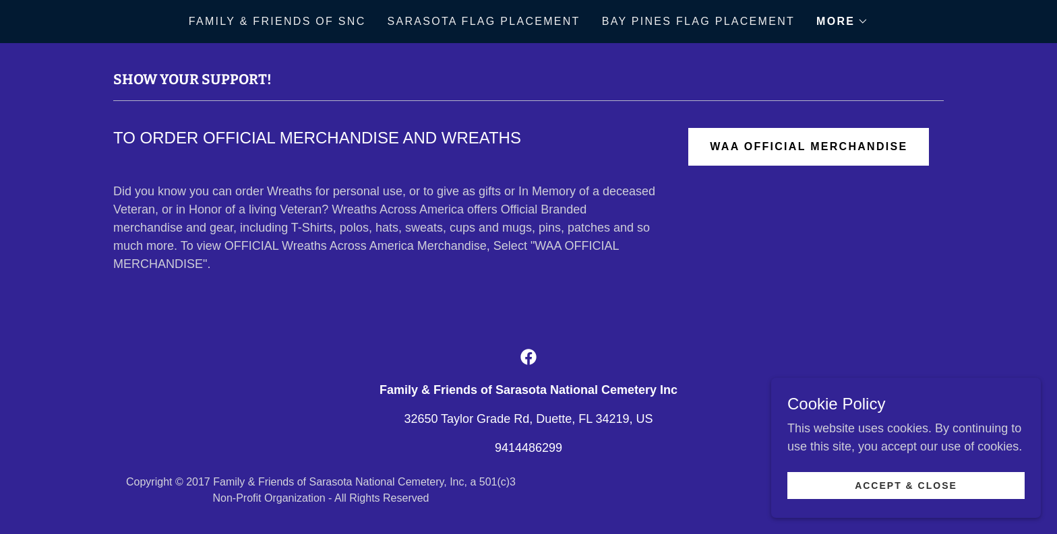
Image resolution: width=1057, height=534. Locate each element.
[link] (528, 356)
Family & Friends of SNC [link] (277, 21)
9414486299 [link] (528, 448)
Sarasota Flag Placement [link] (484, 21)
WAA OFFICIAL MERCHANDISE (808, 146)
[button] (842, 21)
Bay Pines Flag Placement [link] (698, 21)
